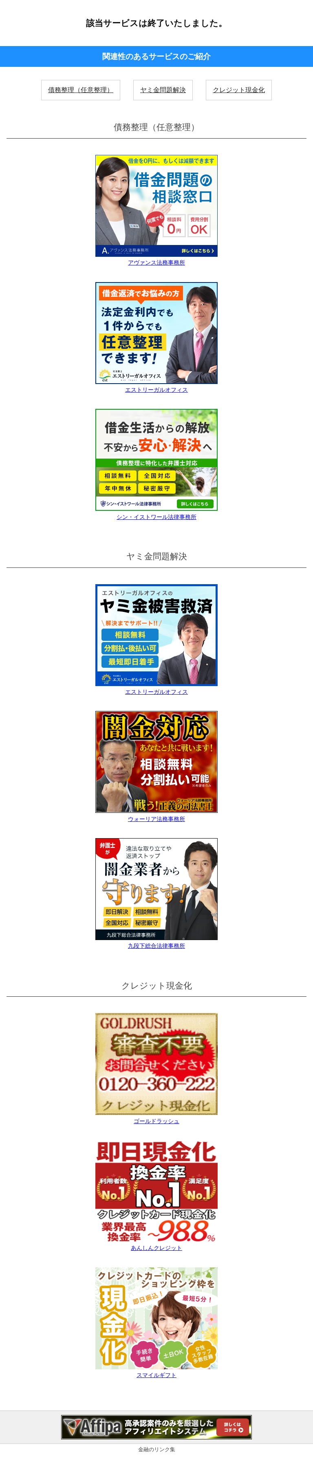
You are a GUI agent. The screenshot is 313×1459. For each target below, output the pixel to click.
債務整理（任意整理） (80, 89)
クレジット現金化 (239, 89)
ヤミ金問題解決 (163, 89)
